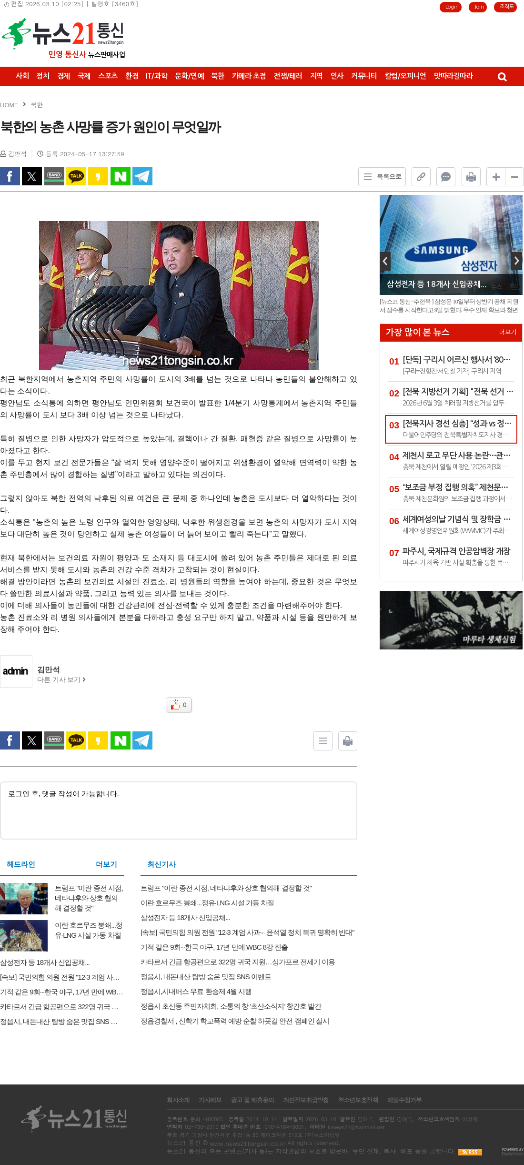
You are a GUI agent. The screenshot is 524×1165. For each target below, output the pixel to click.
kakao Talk (76, 176)
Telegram (142, 176)
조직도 (507, 7)
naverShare (121, 176)
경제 (63, 76)
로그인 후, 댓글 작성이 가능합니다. (179, 809)
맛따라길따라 (453, 76)
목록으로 (380, 177)
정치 (42, 76)
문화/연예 (189, 76)
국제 (84, 76)
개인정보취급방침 (306, 1100)
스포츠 (108, 76)
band (54, 176)
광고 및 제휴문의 (252, 1100)
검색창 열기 (502, 76)
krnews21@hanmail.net (356, 1127)
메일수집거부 (404, 1100)
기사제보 (210, 1100)
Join (479, 7)
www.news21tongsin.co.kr (247, 1143)
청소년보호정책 (358, 1100)
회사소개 (178, 1100)
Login (452, 7)
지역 (316, 76)
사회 (22, 76)
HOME (9, 104)
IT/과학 (156, 76)
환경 (131, 76)
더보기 (106, 864)
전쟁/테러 (287, 76)
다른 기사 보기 (61, 679)
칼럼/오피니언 (405, 76)
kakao (98, 176)
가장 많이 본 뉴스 (418, 332)
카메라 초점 (249, 76)
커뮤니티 (364, 76)
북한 (217, 76)
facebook (10, 176)
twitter (32, 176)
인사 (337, 76)
